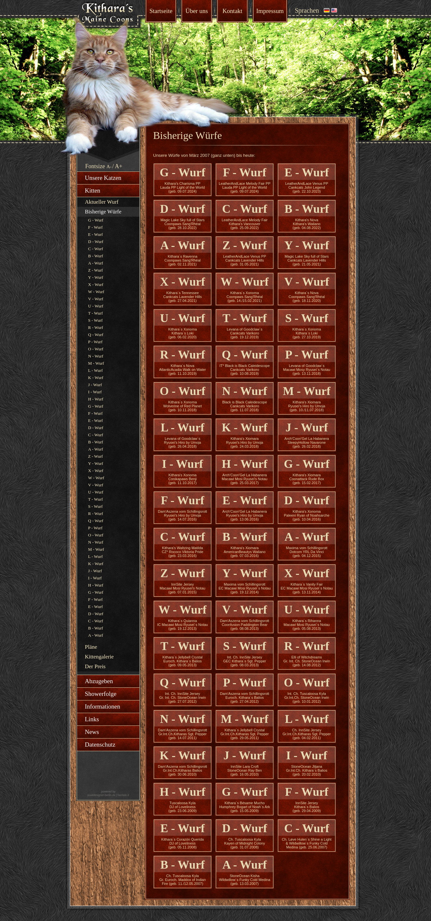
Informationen (102, 706)
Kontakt (232, 10)
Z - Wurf (95, 270)
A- (109, 166)
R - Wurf (95, 327)
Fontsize (95, 166)
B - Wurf (95, 255)
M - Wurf (96, 363)
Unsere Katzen (103, 177)
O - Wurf (95, 348)
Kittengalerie (99, 657)
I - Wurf (95, 391)
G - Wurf (95, 220)
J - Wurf (95, 384)
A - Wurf (95, 263)
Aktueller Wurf (101, 202)
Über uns (196, 10)
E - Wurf (95, 234)
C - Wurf (95, 248)
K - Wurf (95, 377)
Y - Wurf (95, 277)
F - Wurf (95, 227)
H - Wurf (95, 399)
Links (92, 719)
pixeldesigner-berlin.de (101, 795)
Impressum (269, 10)
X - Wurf (95, 284)
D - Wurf (95, 241)
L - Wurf (95, 370)
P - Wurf (95, 341)
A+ (118, 166)
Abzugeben (99, 681)
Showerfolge (100, 693)
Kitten (92, 190)
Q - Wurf (95, 334)
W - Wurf (96, 291)
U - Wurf (95, 306)
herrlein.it (123, 795)
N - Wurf (95, 356)
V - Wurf (95, 298)
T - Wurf (95, 313)
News (92, 731)
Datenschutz (100, 744)
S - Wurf (95, 320)
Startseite (161, 10)
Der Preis (95, 666)
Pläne (91, 647)
